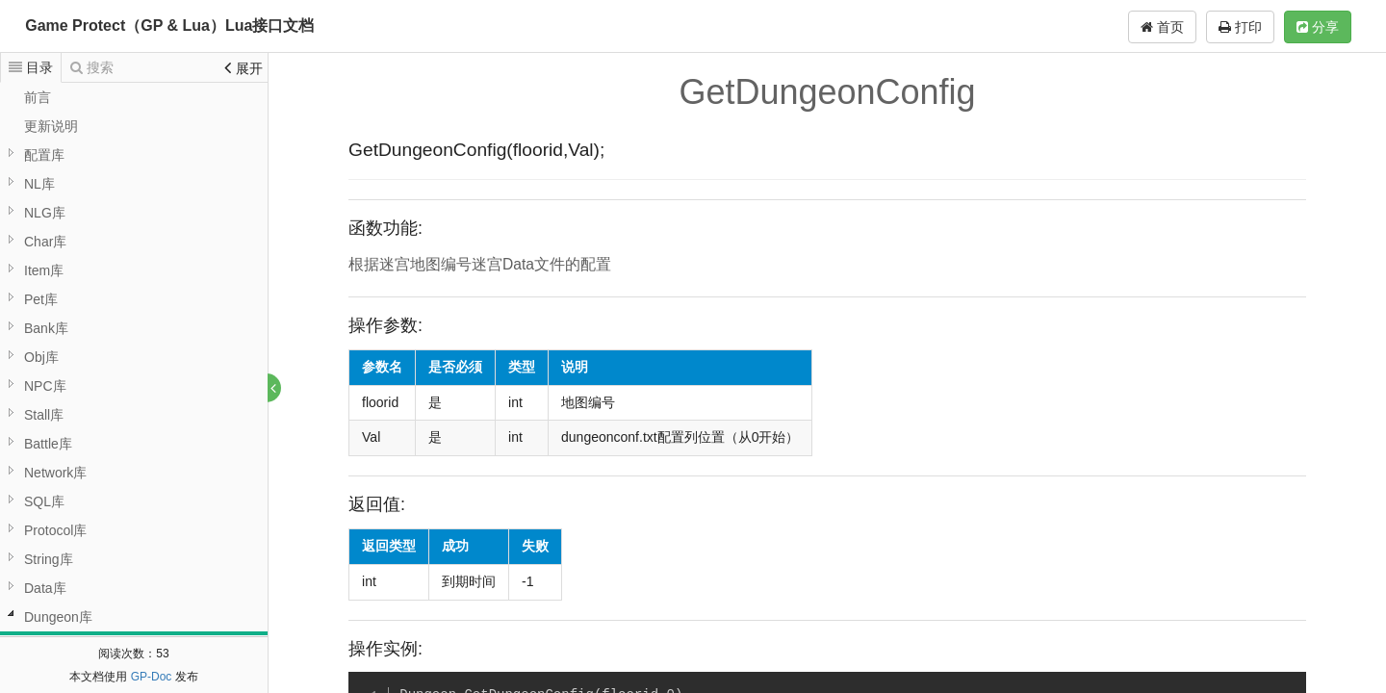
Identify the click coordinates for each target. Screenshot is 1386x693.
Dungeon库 (58, 617)
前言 (37, 97)
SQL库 (44, 501)
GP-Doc (151, 676)
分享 (1317, 27)
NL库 (39, 184)
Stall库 (44, 415)
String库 (48, 559)
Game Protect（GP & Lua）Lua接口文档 (169, 25)
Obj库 (41, 357)
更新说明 (51, 126)
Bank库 (46, 328)
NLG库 (44, 212)
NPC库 (45, 386)
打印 (1240, 27)
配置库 (44, 155)
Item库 (44, 270)
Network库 (55, 472)
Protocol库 (55, 530)
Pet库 (41, 299)
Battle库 (48, 443)
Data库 (45, 588)
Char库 (45, 241)
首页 (1162, 27)
